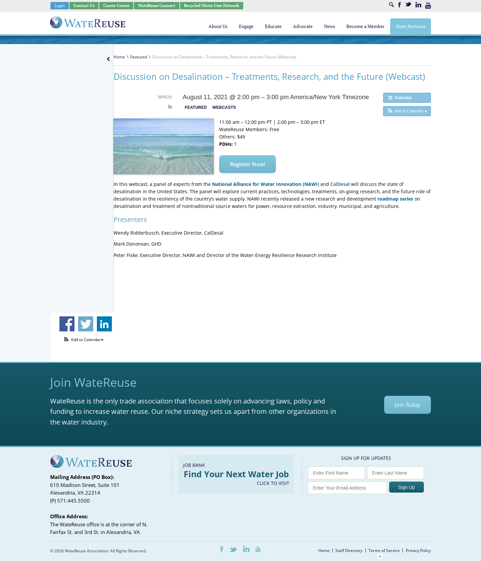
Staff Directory (348, 550)
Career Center (116, 5)
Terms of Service (384, 550)
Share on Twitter (85, 323)
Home (119, 57)
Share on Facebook (66, 323)
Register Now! (247, 164)
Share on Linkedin (104, 323)
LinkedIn (418, 4)
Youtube (428, 5)
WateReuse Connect (156, 5)
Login (59, 5)
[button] (407, 111)
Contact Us (84, 5)
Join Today (407, 404)
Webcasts (224, 107)
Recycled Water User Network (211, 5)
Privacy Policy (418, 550)
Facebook (399, 4)
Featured (138, 57)
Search (391, 4)
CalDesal (340, 184)
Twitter (408, 4)
